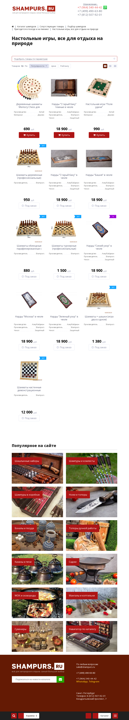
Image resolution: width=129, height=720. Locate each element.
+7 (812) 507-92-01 (90, 15)
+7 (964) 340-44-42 (90, 7)
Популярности (37, 66)
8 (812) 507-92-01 (96, 695)
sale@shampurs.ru (85, 666)
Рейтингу (64, 66)
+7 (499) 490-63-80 (90, 11)
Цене (53, 66)
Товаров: (16, 66)
